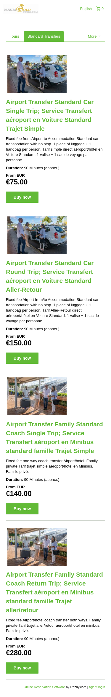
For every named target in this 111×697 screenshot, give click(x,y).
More (94, 36)
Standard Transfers (44, 36)
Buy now (22, 197)
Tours (14, 36)
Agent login (97, 687)
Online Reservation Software (44, 687)
